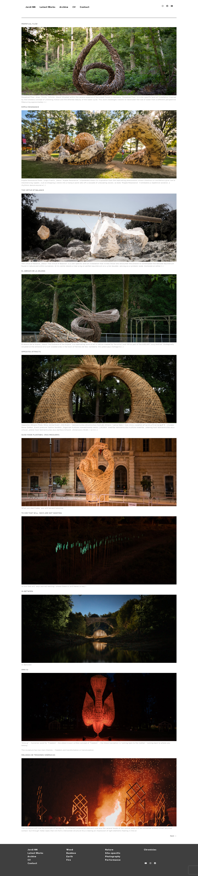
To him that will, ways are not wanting (41, 513)
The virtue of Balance (32, 190)
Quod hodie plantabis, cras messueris (40, 435)
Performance (113, 860)
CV (74, 7)
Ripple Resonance (30, 107)
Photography (112, 856)
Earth (69, 856)
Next (173, 836)
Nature (109, 849)
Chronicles (150, 849)
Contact (84, 7)
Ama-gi (24, 670)
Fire (68, 860)
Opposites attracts (31, 352)
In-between (27, 591)
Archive (64, 7)
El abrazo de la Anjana (33, 271)
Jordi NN (30, 7)
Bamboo (71, 853)
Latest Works (47, 7)
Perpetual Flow (29, 24)
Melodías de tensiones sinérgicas (38, 755)
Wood (69, 849)
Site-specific (112, 853)
